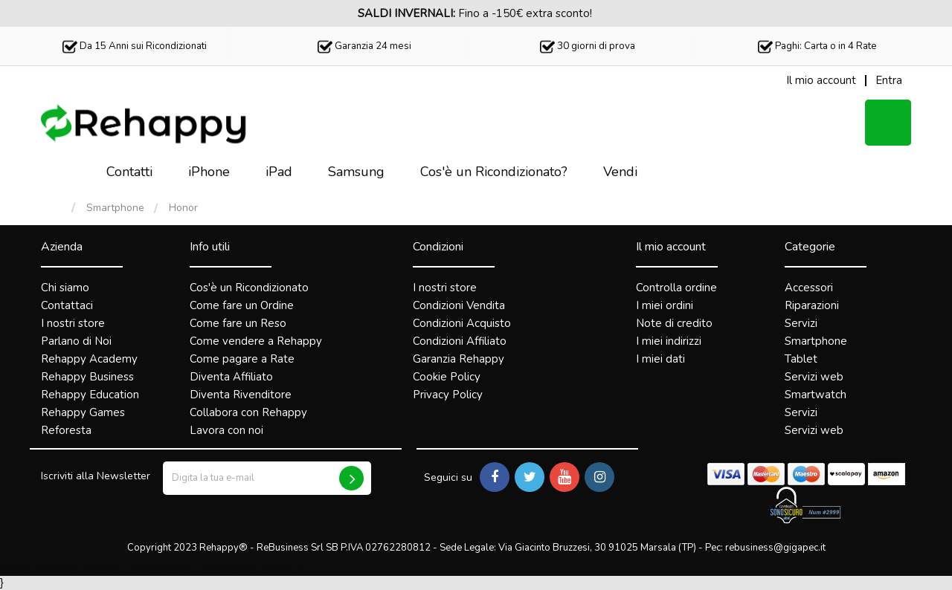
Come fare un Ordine (242, 305)
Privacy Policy (448, 394)
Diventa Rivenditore (241, 394)
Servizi (801, 323)
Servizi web (814, 376)
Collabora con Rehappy (248, 412)
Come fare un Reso (238, 323)
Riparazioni (812, 305)
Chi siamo (65, 287)
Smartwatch (815, 394)
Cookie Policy (446, 376)
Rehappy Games (83, 412)
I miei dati (660, 358)
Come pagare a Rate (242, 358)
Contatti (129, 172)
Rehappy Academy (89, 358)
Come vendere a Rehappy (256, 341)
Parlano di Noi (76, 341)
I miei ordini (664, 305)
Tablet (801, 358)
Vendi (620, 172)
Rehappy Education (90, 394)
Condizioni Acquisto (462, 323)
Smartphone (115, 208)
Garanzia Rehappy (458, 358)
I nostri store (73, 323)
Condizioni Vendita (459, 305)
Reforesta (66, 430)
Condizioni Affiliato (459, 341)
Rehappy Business (87, 376)
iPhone (209, 172)
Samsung (356, 172)
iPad (279, 172)
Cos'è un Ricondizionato (249, 287)
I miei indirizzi (668, 341)
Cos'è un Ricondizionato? (493, 172)
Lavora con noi (226, 430)
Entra (888, 80)
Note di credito (674, 323)
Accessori (809, 287)
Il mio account (671, 247)
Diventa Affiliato (231, 376)
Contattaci (67, 305)
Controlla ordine (676, 287)
